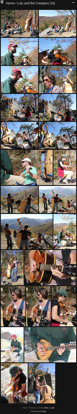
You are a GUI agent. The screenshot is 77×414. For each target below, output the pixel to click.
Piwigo (43, 411)
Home (10, 3)
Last (52, 407)
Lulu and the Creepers (33, 3)
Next (46, 407)
